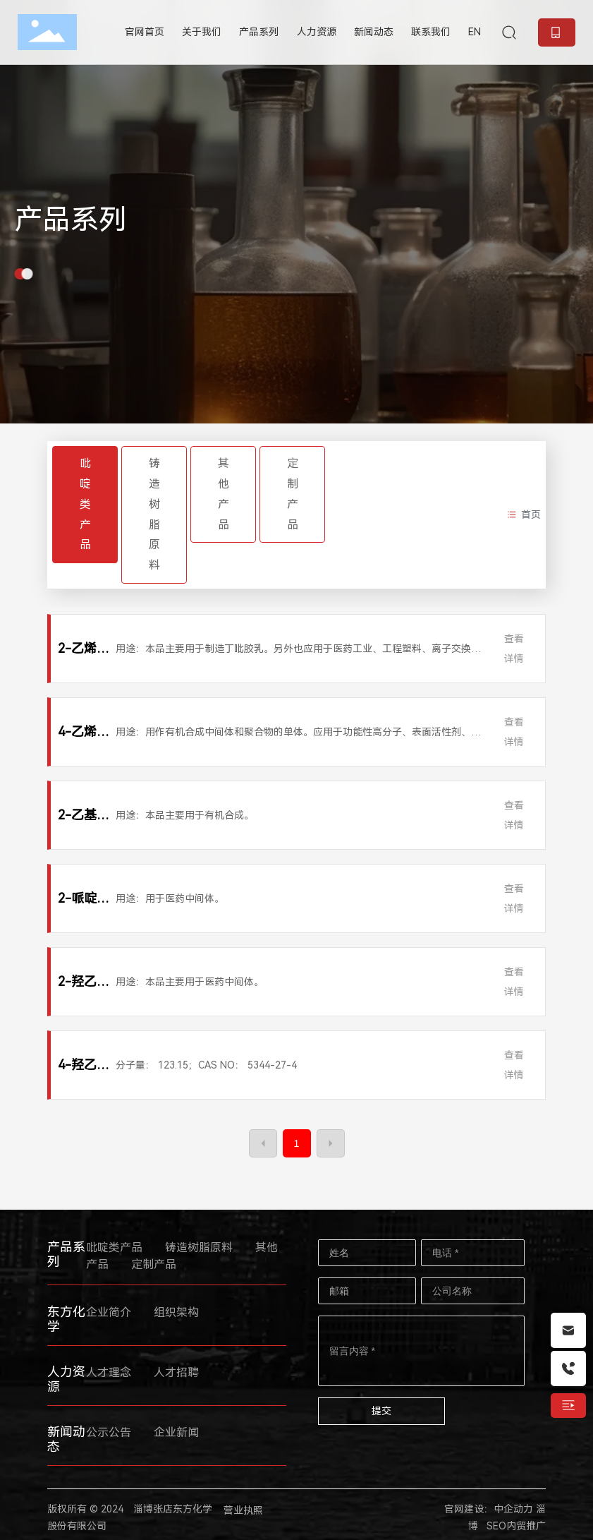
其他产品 (223, 494)
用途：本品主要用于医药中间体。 (190, 981)
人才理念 (108, 1372)
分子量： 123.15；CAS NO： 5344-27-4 (206, 1065)
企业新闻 (176, 1432)
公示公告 (108, 1432)
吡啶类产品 (85, 504)
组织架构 (176, 1312)
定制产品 (292, 494)
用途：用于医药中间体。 (170, 898)
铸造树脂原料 (154, 514)
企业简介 (108, 1312)
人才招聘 (176, 1372)
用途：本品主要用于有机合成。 (185, 815)
